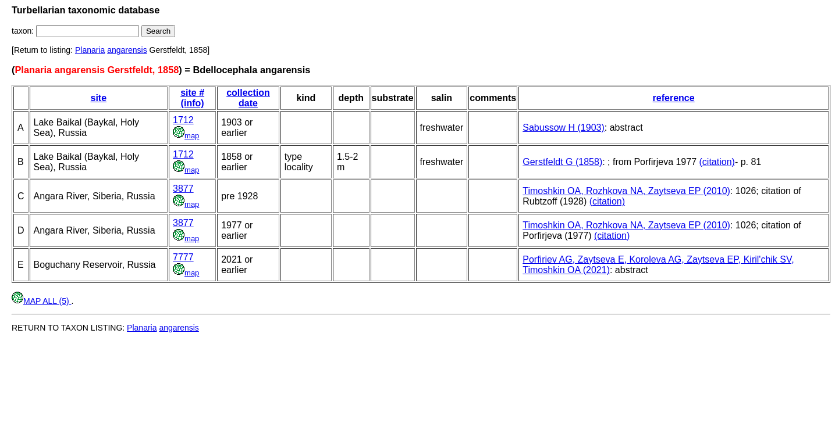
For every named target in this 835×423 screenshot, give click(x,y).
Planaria (90, 50)
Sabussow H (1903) (564, 127)
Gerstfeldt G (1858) (562, 162)
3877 (183, 188)
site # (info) (192, 98)
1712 (183, 120)
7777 (183, 257)
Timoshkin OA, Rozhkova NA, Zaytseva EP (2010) (626, 191)
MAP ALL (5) (41, 301)
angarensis (127, 50)
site (99, 98)
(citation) (717, 162)
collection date (248, 98)
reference (674, 98)
